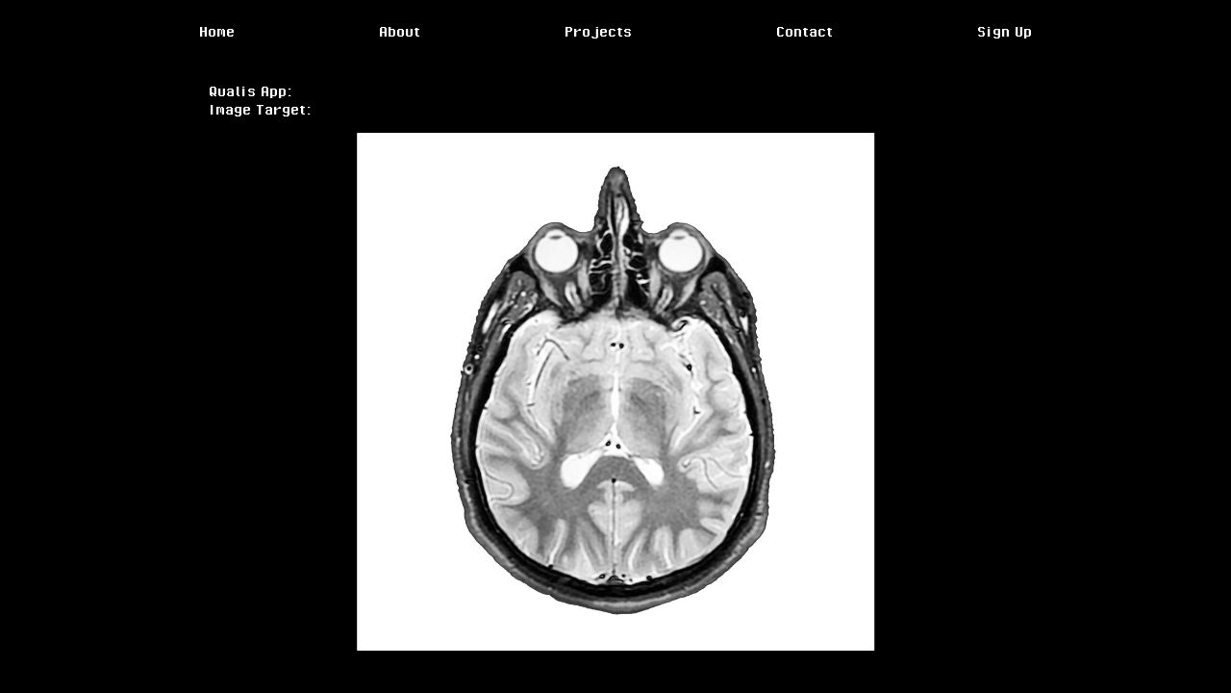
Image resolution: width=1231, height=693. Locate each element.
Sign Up (1004, 30)
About (399, 30)
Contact (804, 30)
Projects (598, 30)
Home (217, 30)
